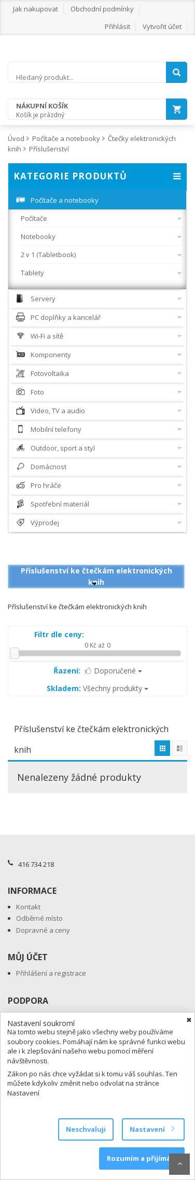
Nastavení (152, 1129)
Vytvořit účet (162, 26)
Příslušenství (49, 148)
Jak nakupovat (35, 8)
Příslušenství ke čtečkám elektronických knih (96, 576)
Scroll (179, 1164)
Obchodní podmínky (102, 8)
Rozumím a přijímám (142, 1158)
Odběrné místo (39, 918)
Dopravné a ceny (43, 930)
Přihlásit (117, 26)
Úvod (16, 138)
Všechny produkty (97, 688)
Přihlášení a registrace (51, 973)
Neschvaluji (86, 1129)
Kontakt (28, 906)
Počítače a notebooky (66, 138)
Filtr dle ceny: (59, 634)
